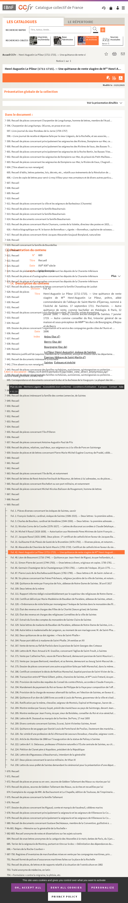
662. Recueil (13, 468)
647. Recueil (13, 390)
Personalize (102, 887)
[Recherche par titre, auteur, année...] (60, 29)
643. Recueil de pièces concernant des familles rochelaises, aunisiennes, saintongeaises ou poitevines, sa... (60, 369)
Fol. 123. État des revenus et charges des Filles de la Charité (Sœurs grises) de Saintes (54, 609)
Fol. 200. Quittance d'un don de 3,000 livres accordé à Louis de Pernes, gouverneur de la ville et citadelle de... (63, 697)
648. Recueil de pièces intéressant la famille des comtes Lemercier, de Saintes (46, 395)
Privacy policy (65, 896)
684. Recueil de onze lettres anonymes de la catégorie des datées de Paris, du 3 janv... (61, 838)
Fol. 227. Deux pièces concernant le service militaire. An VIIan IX (43, 759)
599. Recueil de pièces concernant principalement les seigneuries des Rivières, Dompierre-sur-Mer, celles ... (60, 141)
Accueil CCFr (9, 54)
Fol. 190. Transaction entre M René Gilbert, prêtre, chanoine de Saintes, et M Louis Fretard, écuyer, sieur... (63, 677)
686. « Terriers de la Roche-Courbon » (25, 849)
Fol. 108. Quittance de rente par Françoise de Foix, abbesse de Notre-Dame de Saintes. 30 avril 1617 (61, 583)
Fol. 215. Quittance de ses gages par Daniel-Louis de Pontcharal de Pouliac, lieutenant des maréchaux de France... (63, 728)
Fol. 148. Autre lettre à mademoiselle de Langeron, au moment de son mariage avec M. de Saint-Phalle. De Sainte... (63, 630)
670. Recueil (13, 771)
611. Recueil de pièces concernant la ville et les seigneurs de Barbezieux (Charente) (49, 203)
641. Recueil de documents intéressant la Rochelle (32, 359)
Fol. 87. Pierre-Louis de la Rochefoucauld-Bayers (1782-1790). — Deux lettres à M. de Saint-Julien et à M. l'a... (63, 573)
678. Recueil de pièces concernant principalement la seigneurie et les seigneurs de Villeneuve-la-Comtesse (60, 812)
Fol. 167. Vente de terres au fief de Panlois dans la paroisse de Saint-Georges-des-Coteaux (56, 645)
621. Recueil (13, 255)
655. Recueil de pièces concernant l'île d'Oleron (31, 431)
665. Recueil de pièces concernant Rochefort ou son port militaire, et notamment (48, 483)
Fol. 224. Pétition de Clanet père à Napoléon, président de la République (47, 749)
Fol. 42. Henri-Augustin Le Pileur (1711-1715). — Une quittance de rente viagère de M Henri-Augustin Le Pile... (63, 552)
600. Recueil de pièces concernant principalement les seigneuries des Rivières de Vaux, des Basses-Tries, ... (60, 146)
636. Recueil (13, 333)
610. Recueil (13, 198)
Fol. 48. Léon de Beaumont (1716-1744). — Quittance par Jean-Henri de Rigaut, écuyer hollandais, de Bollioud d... (63, 557)
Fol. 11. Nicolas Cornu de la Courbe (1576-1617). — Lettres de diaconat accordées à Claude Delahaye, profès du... (63, 526)
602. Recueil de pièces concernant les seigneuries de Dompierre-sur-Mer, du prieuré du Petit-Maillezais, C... (60, 156)
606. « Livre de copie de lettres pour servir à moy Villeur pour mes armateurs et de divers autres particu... (60, 177)
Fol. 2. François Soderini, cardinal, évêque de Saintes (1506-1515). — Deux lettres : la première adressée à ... (63, 515)
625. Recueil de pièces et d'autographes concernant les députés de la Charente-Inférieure (52, 276)
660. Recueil (13, 457)
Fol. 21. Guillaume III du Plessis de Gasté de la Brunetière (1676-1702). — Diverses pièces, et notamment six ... (63, 541)
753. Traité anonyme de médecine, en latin (28, 869)
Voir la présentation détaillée (102, 102)
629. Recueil (13, 296)
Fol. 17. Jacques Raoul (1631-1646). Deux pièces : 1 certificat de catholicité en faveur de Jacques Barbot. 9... (63, 536)
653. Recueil (13, 421)
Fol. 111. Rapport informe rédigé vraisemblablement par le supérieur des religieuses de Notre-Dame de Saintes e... (63, 593)
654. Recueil (13, 426)
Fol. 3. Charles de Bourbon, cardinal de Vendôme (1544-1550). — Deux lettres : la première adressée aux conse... (63, 521)
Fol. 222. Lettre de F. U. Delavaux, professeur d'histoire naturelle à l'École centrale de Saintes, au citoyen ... (63, 744)
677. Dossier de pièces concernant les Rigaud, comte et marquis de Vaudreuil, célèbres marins (55, 807)
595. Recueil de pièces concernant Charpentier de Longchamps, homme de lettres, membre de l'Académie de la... (60, 120)
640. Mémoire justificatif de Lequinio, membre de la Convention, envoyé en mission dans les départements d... (61, 354)
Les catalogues (22, 21)
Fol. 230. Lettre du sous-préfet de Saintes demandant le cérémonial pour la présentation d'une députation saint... (63, 765)
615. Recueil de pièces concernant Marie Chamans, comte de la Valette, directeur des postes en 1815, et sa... (60, 224)
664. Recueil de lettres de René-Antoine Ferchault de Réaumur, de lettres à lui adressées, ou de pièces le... (60, 478)
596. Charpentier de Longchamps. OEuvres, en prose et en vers (38, 125)
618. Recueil (13, 239)
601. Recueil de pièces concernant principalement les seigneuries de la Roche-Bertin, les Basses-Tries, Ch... (60, 151)
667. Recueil (13, 494)
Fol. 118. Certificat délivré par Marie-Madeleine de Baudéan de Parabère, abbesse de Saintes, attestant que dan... (63, 598)
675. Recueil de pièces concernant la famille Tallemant (35, 797)
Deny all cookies (66, 887)
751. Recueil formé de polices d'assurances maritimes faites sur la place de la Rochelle (51, 859)
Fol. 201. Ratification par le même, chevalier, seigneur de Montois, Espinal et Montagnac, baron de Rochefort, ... (63, 702)
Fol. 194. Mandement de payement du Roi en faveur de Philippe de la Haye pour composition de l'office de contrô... (63, 687)
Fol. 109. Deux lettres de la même (27, 588)
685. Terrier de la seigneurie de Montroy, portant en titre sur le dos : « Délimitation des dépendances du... (60, 843)
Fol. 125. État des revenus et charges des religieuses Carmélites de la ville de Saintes (53, 614)
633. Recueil (13, 317)
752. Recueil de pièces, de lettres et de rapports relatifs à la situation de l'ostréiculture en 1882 (55, 864)
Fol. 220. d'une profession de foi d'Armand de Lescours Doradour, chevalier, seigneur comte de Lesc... (63, 733)
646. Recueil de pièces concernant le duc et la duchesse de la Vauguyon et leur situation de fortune (57, 385)
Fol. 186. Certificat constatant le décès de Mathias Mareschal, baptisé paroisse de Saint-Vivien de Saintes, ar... (63, 671)
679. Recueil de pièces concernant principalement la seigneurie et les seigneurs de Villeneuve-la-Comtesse (60, 817)
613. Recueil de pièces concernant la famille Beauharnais (36, 213)
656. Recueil (13, 437)
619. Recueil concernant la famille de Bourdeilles (32, 245)
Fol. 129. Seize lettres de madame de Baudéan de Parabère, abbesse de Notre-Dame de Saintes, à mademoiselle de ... (63, 624)
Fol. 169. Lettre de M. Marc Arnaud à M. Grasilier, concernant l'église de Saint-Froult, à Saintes (59, 650)
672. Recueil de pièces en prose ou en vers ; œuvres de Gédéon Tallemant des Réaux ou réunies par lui (58, 781)
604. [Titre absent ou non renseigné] (25, 167)
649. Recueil (13, 400)
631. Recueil (13, 307)
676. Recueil (13, 802)
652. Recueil (13, 416)
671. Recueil (13, 776)
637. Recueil (13, 338)
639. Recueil (13, 348)
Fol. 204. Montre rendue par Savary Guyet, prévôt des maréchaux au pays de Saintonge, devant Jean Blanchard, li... (63, 707)
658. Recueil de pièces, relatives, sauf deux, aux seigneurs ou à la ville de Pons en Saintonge (54, 447)
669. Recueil (13, 504)
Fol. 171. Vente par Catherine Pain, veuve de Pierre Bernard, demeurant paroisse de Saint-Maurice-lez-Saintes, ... (63, 656)
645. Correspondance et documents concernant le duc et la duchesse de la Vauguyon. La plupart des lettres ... (61, 380)
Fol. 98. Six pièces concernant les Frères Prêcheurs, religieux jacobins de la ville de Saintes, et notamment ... (63, 578)
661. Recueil (13, 463)
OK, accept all (28, 887)
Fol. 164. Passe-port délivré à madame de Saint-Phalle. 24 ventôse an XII (47, 640)
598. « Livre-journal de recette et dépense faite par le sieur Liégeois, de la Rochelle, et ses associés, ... (58, 136)
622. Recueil (13, 260)
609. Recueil (13, 193)
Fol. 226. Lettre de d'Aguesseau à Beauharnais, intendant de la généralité (48, 754)
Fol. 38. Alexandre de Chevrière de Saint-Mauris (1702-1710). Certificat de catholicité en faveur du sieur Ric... (63, 547)
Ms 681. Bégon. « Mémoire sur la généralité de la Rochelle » (37, 828)
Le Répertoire (80, 21)
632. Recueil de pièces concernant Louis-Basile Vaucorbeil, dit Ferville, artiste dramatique (53, 312)
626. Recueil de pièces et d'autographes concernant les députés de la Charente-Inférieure (52, 281)
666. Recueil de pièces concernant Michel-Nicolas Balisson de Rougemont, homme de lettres (54, 489)
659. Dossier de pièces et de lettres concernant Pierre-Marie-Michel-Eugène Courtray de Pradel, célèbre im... (60, 452)
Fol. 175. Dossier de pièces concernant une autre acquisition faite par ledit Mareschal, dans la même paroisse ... (63, 666)
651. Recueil (13, 411)
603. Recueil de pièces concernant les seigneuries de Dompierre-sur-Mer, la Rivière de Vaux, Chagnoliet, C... (60, 162)
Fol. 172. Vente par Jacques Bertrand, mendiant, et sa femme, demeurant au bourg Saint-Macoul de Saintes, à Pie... (63, 661)
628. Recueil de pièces (18, 291)
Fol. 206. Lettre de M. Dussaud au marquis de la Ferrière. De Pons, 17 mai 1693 (50, 718)
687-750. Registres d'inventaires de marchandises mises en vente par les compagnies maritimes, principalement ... (60, 854)
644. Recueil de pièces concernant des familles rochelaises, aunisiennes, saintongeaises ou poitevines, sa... (60, 374)
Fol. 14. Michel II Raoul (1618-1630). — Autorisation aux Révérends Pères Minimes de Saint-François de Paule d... (63, 531)
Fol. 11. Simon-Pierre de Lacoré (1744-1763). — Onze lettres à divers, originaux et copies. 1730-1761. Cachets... (63, 562)
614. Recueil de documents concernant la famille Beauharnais (38, 219)
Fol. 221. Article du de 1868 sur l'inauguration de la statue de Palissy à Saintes (55, 739)
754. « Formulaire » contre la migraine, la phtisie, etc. (34, 875)
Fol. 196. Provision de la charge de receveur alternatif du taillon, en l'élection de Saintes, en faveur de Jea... (63, 692)
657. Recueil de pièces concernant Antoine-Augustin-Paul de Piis (40, 442)
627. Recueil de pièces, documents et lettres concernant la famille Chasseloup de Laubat (52, 286)
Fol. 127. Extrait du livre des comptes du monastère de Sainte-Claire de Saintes (51, 619)
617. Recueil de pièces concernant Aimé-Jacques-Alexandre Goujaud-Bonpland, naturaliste (53, 234)
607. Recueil (13, 182)
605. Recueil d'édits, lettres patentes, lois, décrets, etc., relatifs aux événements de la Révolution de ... (59, 172)
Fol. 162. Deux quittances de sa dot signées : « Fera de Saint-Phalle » (45, 635)
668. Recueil (13, 499)
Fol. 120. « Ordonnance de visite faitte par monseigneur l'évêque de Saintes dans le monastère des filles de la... (63, 604)
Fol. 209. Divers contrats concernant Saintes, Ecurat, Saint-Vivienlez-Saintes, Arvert (53, 723)
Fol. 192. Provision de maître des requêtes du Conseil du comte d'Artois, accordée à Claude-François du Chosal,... (63, 682)
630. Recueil (13, 302)
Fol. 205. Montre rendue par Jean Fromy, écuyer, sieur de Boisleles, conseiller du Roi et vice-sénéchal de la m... (63, 713)
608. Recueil (13, 188)
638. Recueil (13, 343)
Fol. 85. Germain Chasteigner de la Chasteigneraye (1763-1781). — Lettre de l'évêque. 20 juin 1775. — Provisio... (63, 567)
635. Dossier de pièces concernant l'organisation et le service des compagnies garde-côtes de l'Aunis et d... (61, 328)
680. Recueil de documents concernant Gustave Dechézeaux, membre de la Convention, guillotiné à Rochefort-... (60, 823)
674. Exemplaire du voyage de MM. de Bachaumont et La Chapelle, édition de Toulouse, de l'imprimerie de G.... (61, 792)
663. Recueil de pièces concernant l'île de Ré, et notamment (37, 473)
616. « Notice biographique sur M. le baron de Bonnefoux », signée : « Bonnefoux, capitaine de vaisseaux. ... (61, 229)
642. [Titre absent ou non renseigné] (25, 364)
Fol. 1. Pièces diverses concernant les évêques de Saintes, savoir (43, 510)
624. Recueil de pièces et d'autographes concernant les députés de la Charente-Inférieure (52, 271)
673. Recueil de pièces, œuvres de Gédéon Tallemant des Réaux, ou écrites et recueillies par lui (55, 786)
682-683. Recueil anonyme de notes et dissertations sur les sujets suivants (44, 833)
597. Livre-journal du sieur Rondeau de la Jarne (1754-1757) (37, 130)
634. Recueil (13, 322)
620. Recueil (13, 250)
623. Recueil (13, 265)
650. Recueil (13, 405)
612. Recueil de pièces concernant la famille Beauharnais (36, 208)
